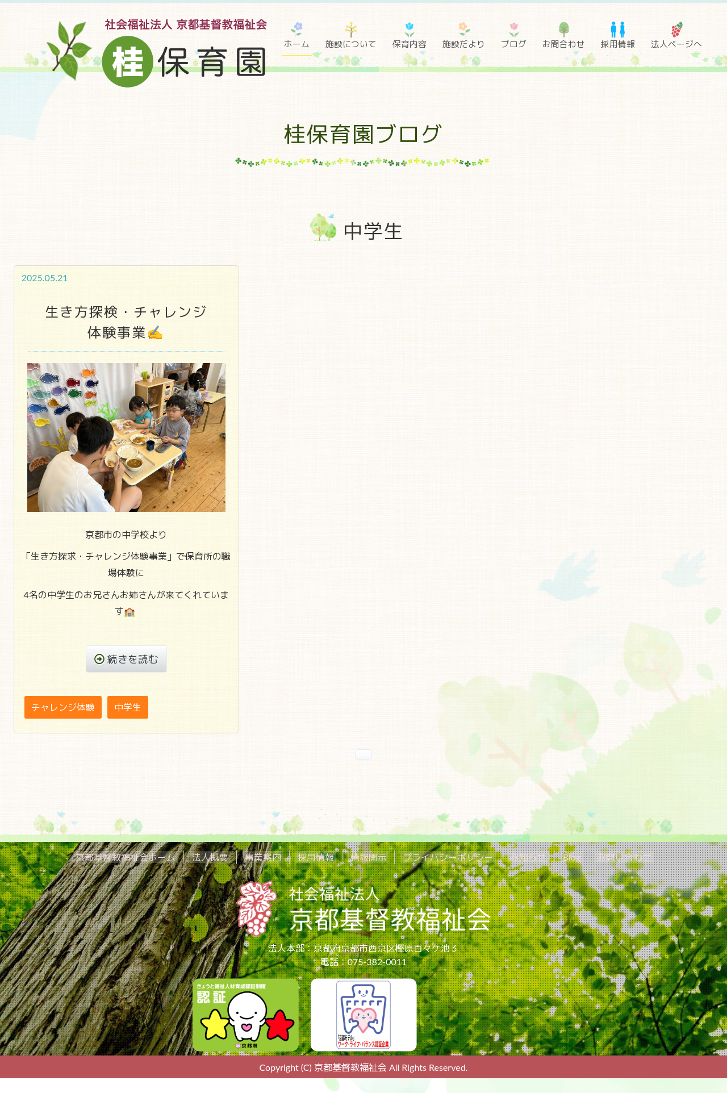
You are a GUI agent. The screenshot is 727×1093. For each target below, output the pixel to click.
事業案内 (271, 857)
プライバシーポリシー (443, 857)
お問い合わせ (606, 857)
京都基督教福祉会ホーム (143, 857)
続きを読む (133, 659)
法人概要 (223, 857)
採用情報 (618, 44)
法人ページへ (676, 44)
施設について (351, 44)
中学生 (127, 707)
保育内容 (409, 44)
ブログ (514, 44)
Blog (558, 857)
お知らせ (519, 857)
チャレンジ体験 (63, 707)
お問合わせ (563, 44)
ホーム (297, 44)
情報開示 (368, 857)
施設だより (463, 44)
